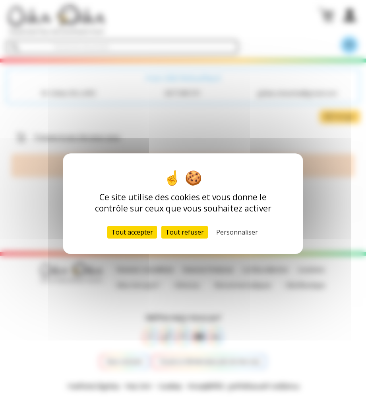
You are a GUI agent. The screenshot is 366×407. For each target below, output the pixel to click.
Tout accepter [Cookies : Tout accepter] (132, 232)
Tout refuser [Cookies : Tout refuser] (184, 232)
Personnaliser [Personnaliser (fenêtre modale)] (237, 232)
